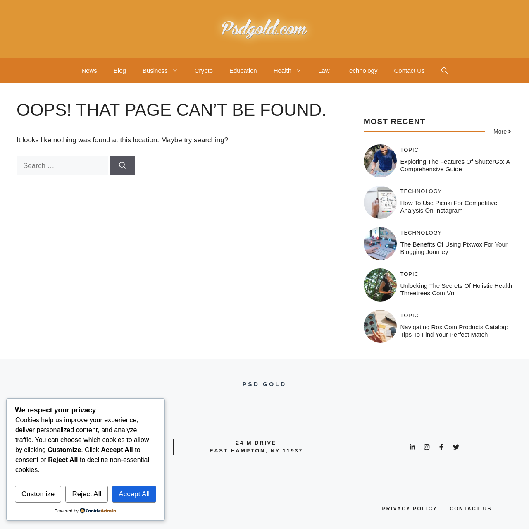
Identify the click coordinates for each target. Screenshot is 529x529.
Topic (409, 150)
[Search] (122, 166)
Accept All (134, 494)
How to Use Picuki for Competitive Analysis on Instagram (449, 206)
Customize (38, 494)
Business (164, 70)
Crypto (204, 70)
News (89, 70)
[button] (444, 70)
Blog (120, 70)
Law (324, 70)
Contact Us (409, 70)
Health (292, 70)
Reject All (86, 494)
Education (243, 70)
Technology (362, 70)
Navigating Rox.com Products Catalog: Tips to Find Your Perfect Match (454, 330)
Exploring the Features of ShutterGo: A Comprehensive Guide (455, 165)
